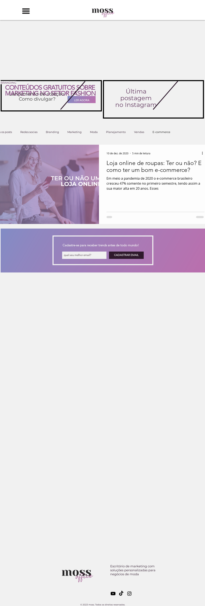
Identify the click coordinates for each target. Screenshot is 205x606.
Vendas (139, 132)
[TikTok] (121, 593)
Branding (52, 132)
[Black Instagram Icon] (129, 593)
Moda (94, 132)
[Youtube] (113, 593)
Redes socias (28, 132)
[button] (26, 11)
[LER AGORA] (82, 100)
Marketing (74, 132)
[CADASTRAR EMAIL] (126, 255)
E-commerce (161, 132)
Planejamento (116, 132)
